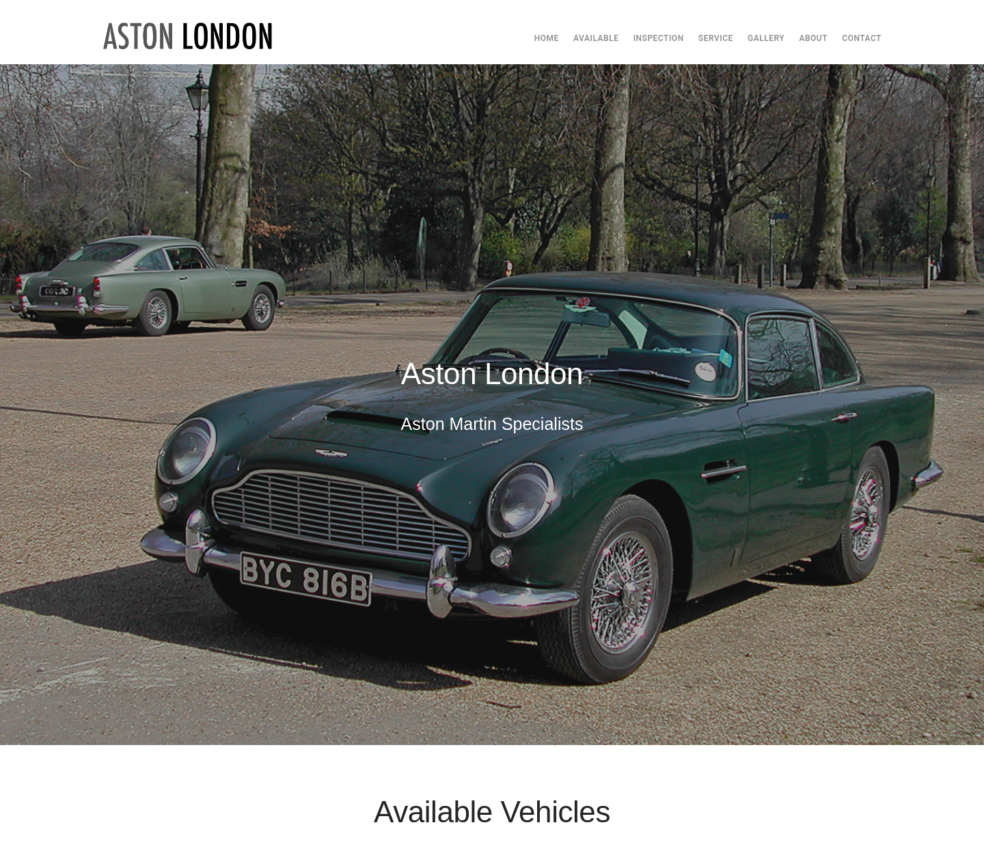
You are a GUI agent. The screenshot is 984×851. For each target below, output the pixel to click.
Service (715, 38)
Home (546, 38)
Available (595, 38)
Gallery (766, 38)
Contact (862, 38)
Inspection (658, 38)
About (813, 38)
